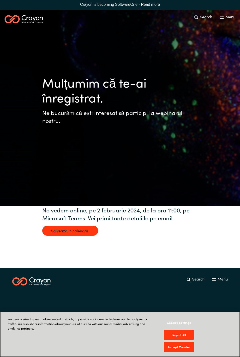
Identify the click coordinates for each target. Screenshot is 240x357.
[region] (120, 334)
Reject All (179, 334)
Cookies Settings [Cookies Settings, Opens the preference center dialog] (179, 322)
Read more (150, 4)
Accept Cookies (179, 347)
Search (203, 16)
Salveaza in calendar (70, 230)
